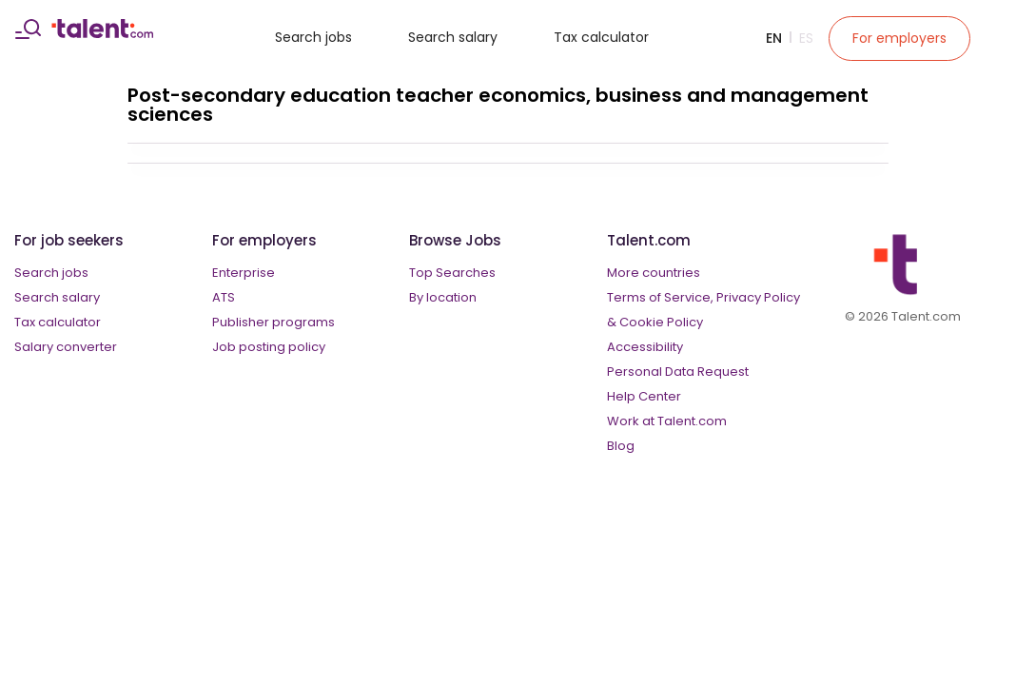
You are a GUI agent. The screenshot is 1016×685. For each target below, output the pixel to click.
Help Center (644, 396)
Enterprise (243, 273)
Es (806, 38)
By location (443, 297)
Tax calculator (601, 37)
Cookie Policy (661, 322)
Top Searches (452, 273)
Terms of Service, (660, 297)
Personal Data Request (678, 371)
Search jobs (313, 37)
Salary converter (65, 347)
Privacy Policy (758, 297)
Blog (621, 446)
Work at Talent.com (667, 421)
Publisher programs (273, 322)
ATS (223, 297)
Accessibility (645, 347)
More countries (653, 273)
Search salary (453, 37)
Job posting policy (268, 347)
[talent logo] (102, 33)
